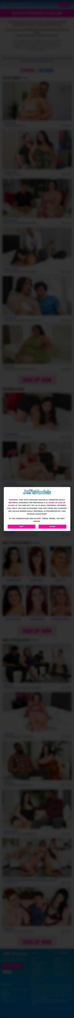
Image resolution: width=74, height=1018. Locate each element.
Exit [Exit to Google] (21, 527)
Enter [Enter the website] (52, 527)
